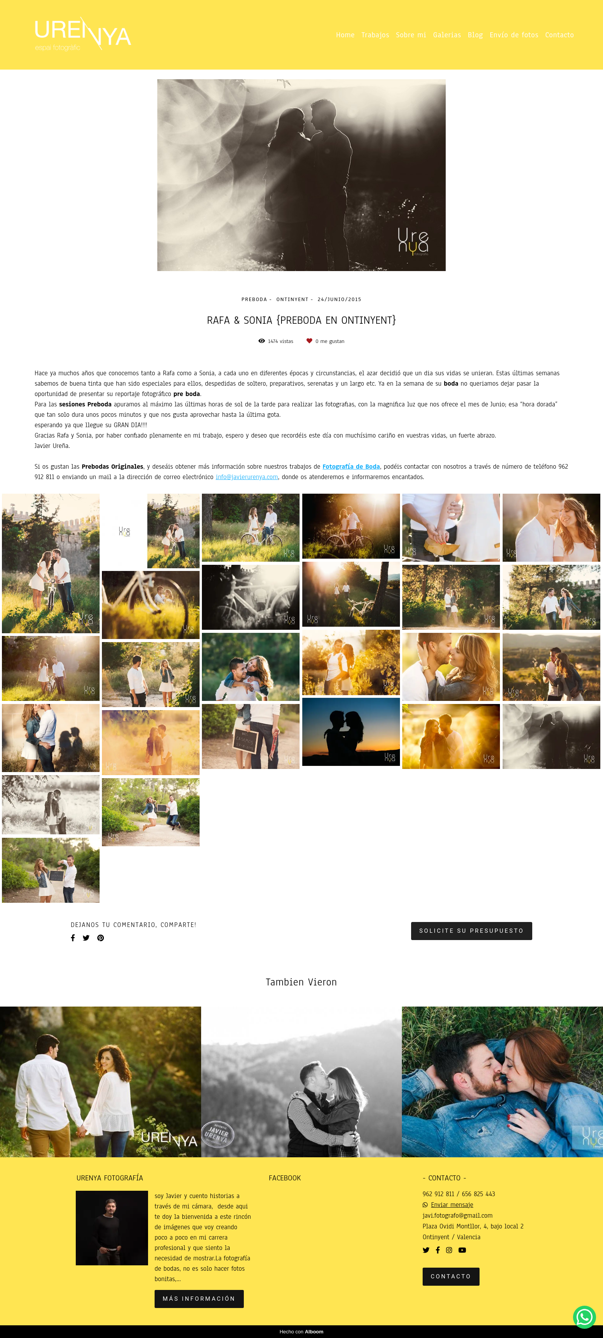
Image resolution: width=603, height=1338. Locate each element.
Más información (199, 1298)
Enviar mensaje (452, 1205)
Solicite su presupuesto (471, 930)
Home (345, 35)
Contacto (559, 35)
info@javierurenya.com (247, 477)
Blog (475, 35)
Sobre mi (411, 35)
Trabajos (375, 35)
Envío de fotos (514, 35)
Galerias (447, 35)
